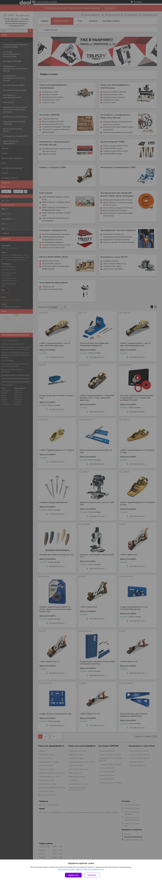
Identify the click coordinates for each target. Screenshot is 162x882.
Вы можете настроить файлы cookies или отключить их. (80, 869)
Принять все (73, 875)
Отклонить (92, 875)
